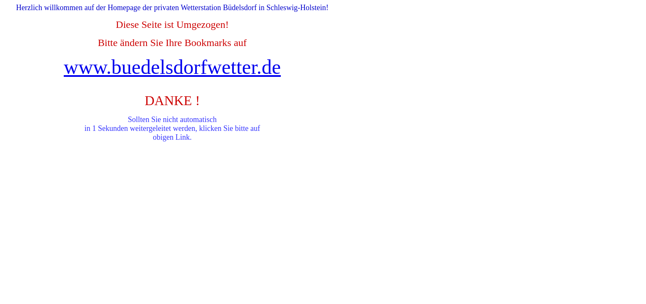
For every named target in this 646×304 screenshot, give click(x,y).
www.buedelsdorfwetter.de (172, 67)
